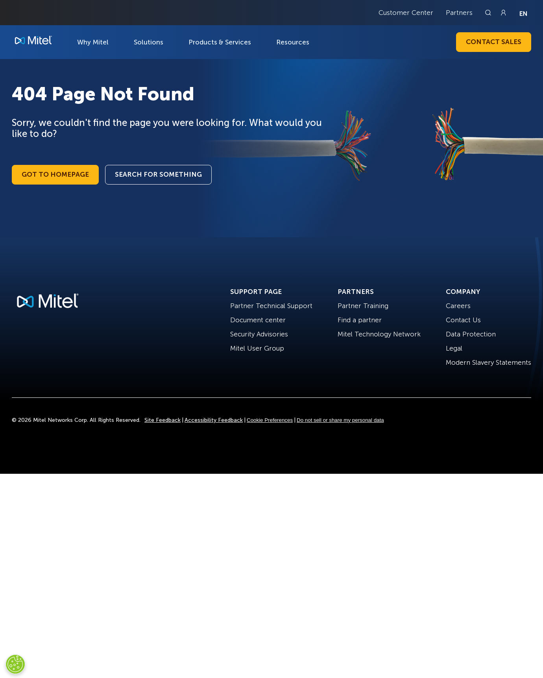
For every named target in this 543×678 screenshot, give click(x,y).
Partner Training (363, 306)
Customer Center (406, 13)
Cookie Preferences (270, 420)
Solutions (148, 42)
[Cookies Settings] (15, 664)
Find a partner (360, 320)
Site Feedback (162, 420)
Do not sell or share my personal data (340, 420)
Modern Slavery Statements (488, 362)
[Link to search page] (489, 13)
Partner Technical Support (271, 306)
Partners (459, 13)
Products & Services (219, 42)
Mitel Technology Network (379, 334)
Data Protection (471, 334)
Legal (454, 348)
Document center (258, 320)
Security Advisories (259, 334)
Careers (458, 306)
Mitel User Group (257, 348)
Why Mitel (93, 42)
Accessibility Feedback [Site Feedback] (214, 420)
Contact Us (463, 320)
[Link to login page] (503, 13)
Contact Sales (493, 42)
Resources (292, 42)
